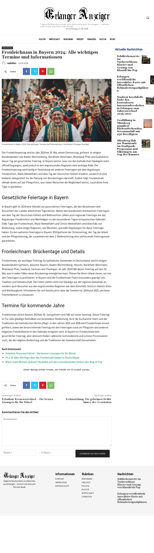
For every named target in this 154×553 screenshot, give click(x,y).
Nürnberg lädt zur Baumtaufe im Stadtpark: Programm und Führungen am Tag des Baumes (127, 124)
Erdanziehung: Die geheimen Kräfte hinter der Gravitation (88, 401)
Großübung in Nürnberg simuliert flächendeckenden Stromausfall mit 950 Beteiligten (127, 107)
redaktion (11, 63)
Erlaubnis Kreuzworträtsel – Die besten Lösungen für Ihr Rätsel (40, 353)
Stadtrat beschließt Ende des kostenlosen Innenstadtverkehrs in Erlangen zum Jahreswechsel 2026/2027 (128, 89)
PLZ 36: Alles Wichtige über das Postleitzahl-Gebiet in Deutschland (42, 357)
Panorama (7, 48)
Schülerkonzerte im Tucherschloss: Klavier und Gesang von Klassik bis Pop (128, 60)
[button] (147, 17)
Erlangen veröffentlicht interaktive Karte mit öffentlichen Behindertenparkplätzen (130, 73)
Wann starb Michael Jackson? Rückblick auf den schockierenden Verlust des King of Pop (53, 362)
